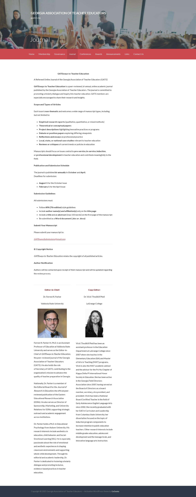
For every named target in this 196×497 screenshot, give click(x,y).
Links (127, 54)
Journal (72, 54)
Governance (59, 54)
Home (31, 54)
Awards (98, 54)
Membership (44, 54)
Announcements (113, 54)
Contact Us (138, 54)
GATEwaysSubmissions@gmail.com (49, 239)
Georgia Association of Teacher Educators (68, 13)
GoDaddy (115, 491)
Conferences (85, 54)
